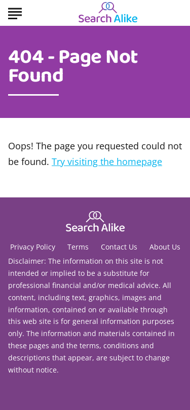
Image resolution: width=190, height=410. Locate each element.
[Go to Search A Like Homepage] (108, 13)
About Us (164, 247)
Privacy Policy (32, 247)
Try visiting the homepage (107, 161)
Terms (78, 247)
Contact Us (119, 247)
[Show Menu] (15, 12)
